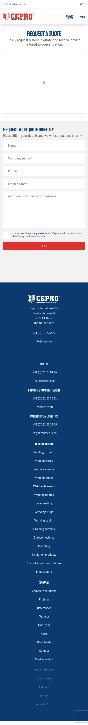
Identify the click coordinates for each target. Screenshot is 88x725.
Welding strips (44, 460)
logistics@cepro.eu (45, 433)
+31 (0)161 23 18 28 (45, 424)
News (43, 633)
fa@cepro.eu (45, 407)
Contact (44, 650)
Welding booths (44, 494)
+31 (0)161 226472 (44, 332)
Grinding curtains (44, 529)
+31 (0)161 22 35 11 (45, 398)
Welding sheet (44, 477)
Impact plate (44, 571)
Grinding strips (44, 512)
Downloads (44, 642)
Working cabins (44, 520)
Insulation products (44, 554)
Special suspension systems (44, 563)
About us (44, 616)
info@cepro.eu (44, 341)
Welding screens (44, 469)
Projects (44, 599)
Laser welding (44, 503)
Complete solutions (44, 590)
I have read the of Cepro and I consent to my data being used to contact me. (46, 235)
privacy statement (39, 233)
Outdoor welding (44, 537)
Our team (44, 625)
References (44, 608)
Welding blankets (44, 486)
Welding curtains (44, 452)
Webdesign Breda (44, 704)
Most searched (44, 659)
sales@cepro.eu (45, 380)
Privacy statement (44, 678)
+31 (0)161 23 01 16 (45, 372)
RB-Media (44, 696)
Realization (44, 687)
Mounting (44, 546)
